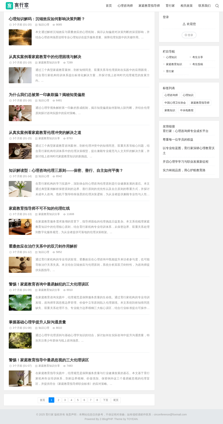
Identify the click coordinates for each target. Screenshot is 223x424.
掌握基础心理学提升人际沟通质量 (37, 322)
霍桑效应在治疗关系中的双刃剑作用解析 (43, 246)
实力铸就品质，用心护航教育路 (184, 170)
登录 (190, 35)
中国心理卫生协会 (175, 102)
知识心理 (44, 24)
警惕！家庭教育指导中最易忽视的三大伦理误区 (49, 360)
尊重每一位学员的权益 (178, 139)
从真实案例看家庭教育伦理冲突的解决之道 (45, 132)
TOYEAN (132, 419)
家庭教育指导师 (149, 5)
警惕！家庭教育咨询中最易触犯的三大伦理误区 (49, 284)
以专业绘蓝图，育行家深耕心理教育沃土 (189, 150)
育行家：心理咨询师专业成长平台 (186, 131)
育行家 (170, 5)
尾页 (116, 400)
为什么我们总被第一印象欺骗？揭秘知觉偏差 (47, 95)
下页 (105, 400)
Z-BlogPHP (106, 419)
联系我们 (204, 5)
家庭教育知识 (174, 64)
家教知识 (169, 110)
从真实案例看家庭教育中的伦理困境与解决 (45, 57)
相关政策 (186, 5)
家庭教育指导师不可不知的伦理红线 (39, 208)
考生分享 (197, 57)
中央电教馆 (186, 110)
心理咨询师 (125, 5)
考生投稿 (197, 64)
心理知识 (171, 57)
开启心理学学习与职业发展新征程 (186, 161)
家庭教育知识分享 (49, 62)
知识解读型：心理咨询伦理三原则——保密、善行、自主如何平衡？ (66, 170)
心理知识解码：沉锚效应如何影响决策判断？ (47, 19)
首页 (109, 5)
